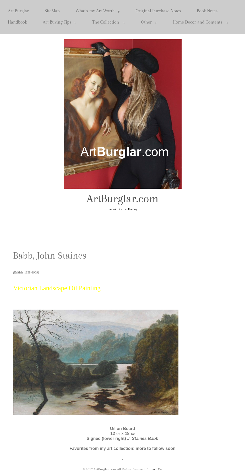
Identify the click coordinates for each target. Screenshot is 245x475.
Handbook (17, 22)
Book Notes (207, 10)
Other (149, 22)
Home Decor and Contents (200, 22)
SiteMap (52, 10)
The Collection (109, 22)
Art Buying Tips (59, 22)
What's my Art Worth (97, 11)
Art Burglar (18, 10)
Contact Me (154, 469)
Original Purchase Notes (158, 10)
